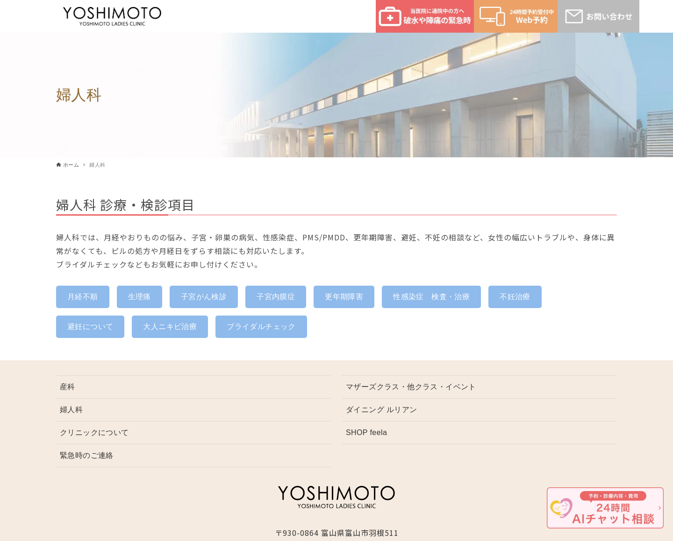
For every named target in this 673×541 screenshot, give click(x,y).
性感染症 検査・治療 (431, 297)
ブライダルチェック (261, 326)
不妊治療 (515, 297)
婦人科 (71, 410)
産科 (67, 387)
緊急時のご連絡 (87, 455)
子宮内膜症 (276, 297)
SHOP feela (366, 432)
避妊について (90, 326)
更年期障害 (344, 297)
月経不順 (82, 297)
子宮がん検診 (204, 297)
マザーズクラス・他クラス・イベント (411, 387)
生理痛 (139, 297)
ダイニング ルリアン (381, 410)
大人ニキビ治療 (170, 326)
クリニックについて (94, 432)
